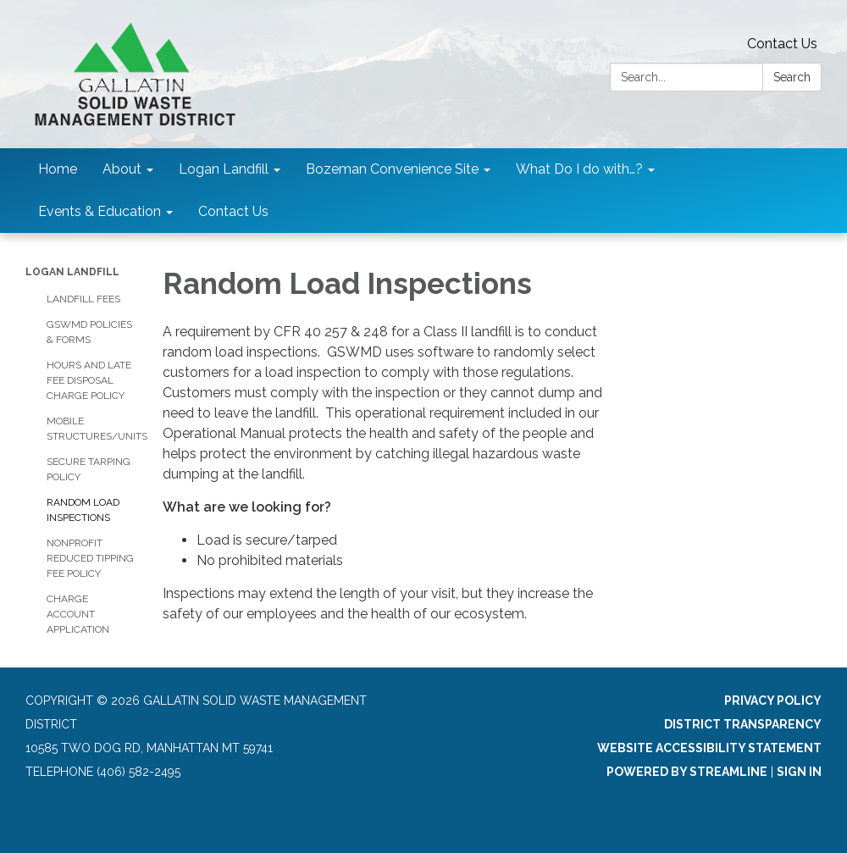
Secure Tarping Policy (88, 469)
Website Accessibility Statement (709, 748)
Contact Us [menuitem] (233, 211)
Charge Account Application (78, 614)
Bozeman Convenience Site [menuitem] (392, 169)
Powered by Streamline (686, 771)
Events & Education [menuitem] (99, 211)
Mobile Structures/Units (92, 428)
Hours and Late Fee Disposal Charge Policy (89, 380)
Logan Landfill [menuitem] (223, 169)
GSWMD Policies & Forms (89, 332)
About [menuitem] (121, 169)
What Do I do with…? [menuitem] (579, 169)
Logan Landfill (72, 272)
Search (792, 77)
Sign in (799, 771)
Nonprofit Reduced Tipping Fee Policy (90, 558)
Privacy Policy (773, 700)
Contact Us (782, 44)
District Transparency (743, 724)
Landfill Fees (83, 299)
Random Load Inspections (83, 509)
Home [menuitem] (57, 169)
